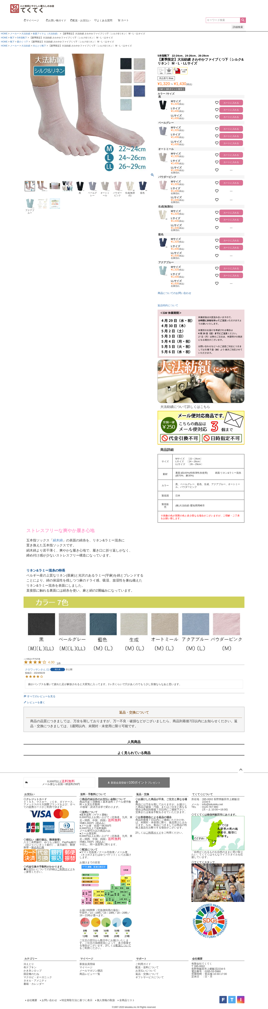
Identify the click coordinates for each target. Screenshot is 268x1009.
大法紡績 (25, 33)
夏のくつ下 (22, 41)
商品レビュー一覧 (90, 973)
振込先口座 (37, 847)
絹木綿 (58, 540)
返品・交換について (147, 973)
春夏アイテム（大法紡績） (46, 33)
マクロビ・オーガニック (38, 977)
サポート (141, 958)
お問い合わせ (49, 1000)
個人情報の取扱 (105, 1000)
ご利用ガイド (65, 869)
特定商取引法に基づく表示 (76, 1000)
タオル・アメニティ (35, 980)
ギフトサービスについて (149, 977)
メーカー (14, 33)
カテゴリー (30, 958)
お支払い (29, 794)
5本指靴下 (22, 37)
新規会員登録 (87, 964)
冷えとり (29, 964)
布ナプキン (30, 967)
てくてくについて (202, 794)
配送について (123, 945)
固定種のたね (31, 973)
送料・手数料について (93, 794)
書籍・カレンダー (34, 983)
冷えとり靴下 (39, 45)
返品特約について (168, 305)
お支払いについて (145, 970)
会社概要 (197, 958)
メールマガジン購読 (91, 970)
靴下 (12, 37)
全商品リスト (126, 1000)
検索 (243, 20)
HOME (4, 33)
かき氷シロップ (33, 970)
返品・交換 (142, 794)
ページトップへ (241, 770)
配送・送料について (147, 967)
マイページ (86, 958)
